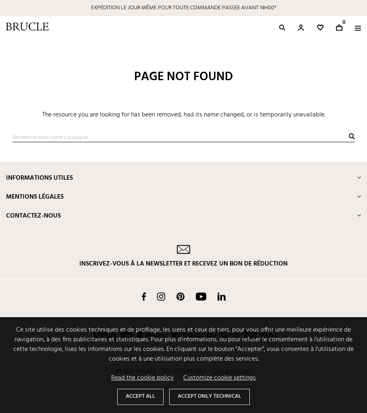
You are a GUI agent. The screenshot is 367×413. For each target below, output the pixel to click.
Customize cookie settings (219, 378)
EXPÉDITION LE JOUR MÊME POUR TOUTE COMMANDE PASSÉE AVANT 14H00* (183, 7)
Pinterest (180, 297)
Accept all (140, 396)
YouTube (201, 297)
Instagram (161, 297)
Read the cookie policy (142, 378)
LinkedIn (222, 297)
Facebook (144, 297)
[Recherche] (183, 137)
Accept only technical (209, 396)
